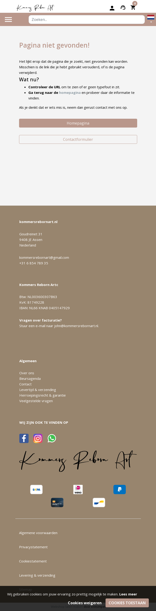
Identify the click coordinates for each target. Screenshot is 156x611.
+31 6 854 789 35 (33, 263)
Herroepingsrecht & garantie (42, 395)
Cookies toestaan (127, 602)
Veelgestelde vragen (36, 400)
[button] (151, 19)
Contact (25, 384)
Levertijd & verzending (37, 389)
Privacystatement (33, 547)
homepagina (70, 92)
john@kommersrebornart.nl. (76, 325)
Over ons (26, 373)
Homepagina (78, 123)
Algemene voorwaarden (38, 532)
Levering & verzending (37, 575)
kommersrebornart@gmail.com (44, 257)
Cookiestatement (33, 561)
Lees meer (128, 594)
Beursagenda (30, 378)
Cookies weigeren (85, 602)
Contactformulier (78, 139)
